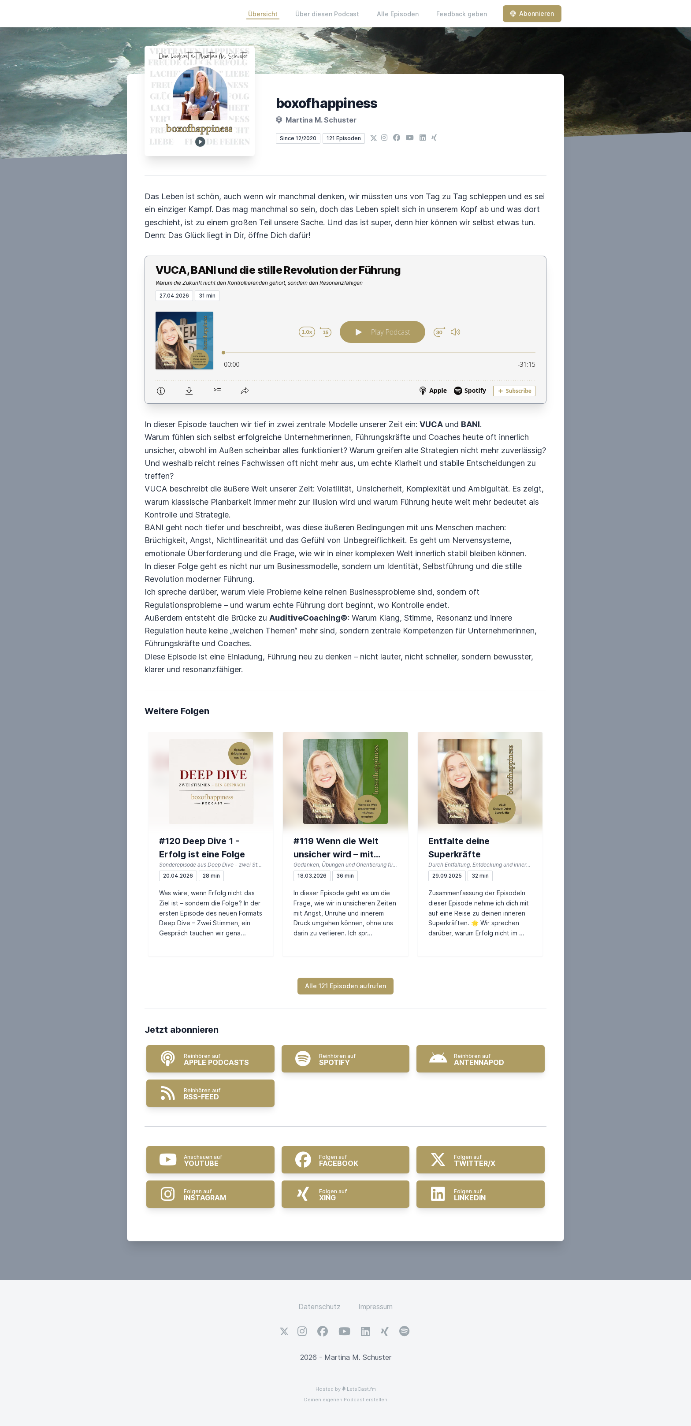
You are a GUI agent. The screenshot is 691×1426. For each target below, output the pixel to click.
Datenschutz (319, 1306)
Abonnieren (532, 13)
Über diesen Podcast (327, 14)
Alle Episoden (398, 14)
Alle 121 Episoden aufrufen (345, 986)
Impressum (375, 1306)
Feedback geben (461, 14)
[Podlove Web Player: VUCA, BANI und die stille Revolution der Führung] (345, 352)
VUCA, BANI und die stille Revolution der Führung (278, 270)
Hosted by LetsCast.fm (346, 1389)
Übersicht (263, 14)
